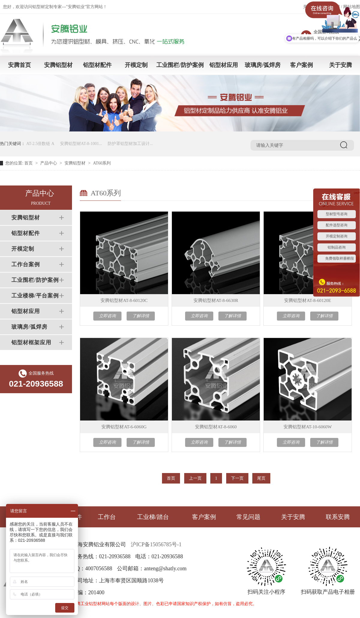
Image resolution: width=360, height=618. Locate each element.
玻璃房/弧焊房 (262, 65)
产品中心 (48, 163)
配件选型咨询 (336, 225)
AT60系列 (102, 163)
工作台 (107, 517)
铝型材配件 (97, 65)
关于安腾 (340, 65)
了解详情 (140, 316)
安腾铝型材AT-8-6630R (216, 300)
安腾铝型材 (58, 65)
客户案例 (301, 65)
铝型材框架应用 (31, 342)
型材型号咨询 (336, 214)
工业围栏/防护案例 (179, 65)
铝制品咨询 (337, 247)
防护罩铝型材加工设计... (130, 143)
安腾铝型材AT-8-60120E (307, 300)
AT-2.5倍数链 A (40, 143)
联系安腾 (338, 517)
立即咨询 (107, 316)
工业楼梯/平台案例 (35, 296)
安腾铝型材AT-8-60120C (124, 300)
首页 (28, 163)
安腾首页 (19, 65)
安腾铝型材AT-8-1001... (81, 143)
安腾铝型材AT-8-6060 (216, 426)
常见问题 (248, 517)
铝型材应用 (223, 65)
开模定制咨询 (336, 236)
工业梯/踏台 (153, 517)
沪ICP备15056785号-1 (156, 544)
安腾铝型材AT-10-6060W (308, 426)
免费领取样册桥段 (339, 258)
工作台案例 (25, 264)
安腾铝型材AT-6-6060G (123, 426)
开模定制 (136, 65)
